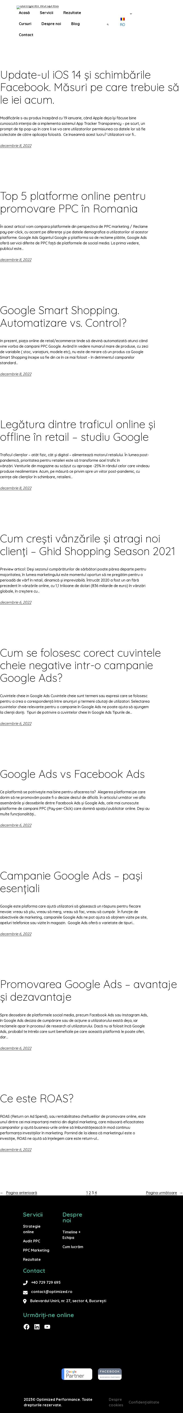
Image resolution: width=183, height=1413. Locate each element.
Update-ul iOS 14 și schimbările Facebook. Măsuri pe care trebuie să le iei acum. (89, 87)
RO (122, 26)
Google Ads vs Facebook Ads (72, 774)
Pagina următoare (164, 1192)
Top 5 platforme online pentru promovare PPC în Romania (73, 202)
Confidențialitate (144, 1402)
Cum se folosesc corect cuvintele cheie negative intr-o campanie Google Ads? (80, 665)
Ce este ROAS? (36, 1098)
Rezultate (32, 1259)
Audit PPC (31, 1241)
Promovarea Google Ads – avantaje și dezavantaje (88, 990)
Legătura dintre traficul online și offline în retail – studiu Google (77, 430)
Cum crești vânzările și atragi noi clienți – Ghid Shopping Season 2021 (89, 544)
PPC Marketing (36, 1250)
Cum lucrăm (72, 1246)
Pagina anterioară (18, 1192)
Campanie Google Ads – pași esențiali (71, 881)
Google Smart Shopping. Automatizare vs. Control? (63, 316)
